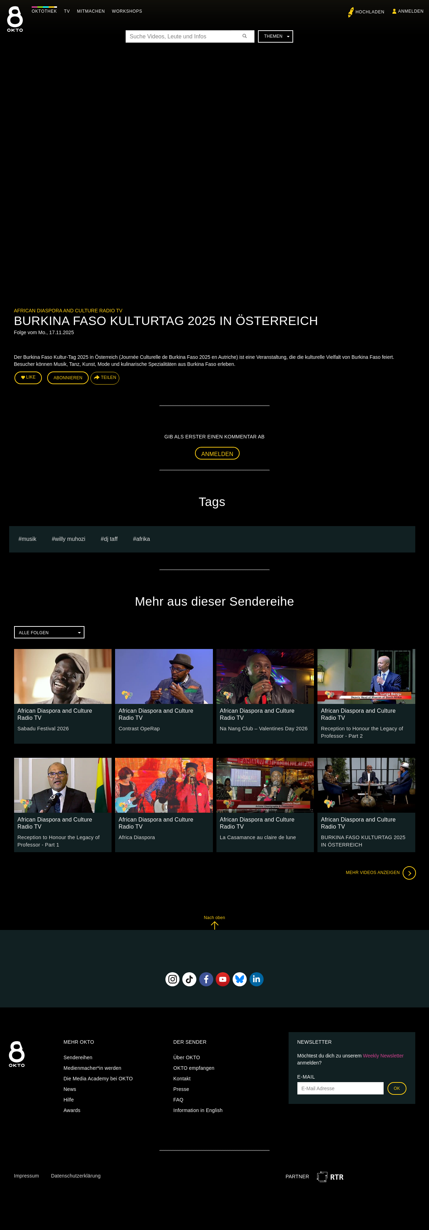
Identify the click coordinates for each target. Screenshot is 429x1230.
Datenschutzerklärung (76, 1174)
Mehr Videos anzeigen (380, 871)
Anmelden (217, 453)
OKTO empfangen (194, 1066)
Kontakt (182, 1077)
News (70, 1087)
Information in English (198, 1108)
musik (28, 538)
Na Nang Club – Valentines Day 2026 (262, 728)
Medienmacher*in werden (92, 1066)
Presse (181, 1087)
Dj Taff (111, 538)
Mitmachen (93, 11)
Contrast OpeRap (138, 728)
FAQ (179, 1098)
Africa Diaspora (136, 836)
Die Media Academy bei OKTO (98, 1077)
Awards (72, 1108)
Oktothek (46, 11)
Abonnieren (67, 377)
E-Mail (306, 1075)
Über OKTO (187, 1056)
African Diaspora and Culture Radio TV (68, 310)
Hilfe (69, 1098)
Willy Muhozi (70, 538)
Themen (276, 36)
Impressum (26, 1174)
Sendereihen (78, 1056)
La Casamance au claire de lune (256, 836)
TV (69, 11)
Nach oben (214, 920)
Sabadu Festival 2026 (42, 728)
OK (397, 1086)
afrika (143, 538)
